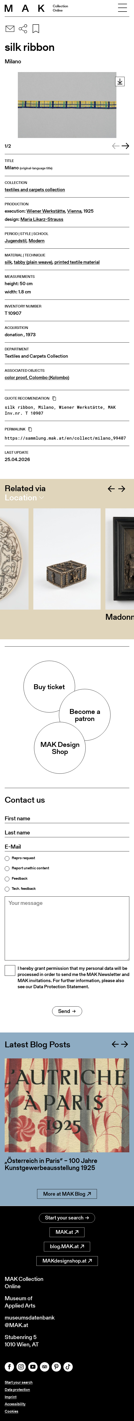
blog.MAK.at (67, 1246)
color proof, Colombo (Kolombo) (37, 378)
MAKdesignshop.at (67, 1260)
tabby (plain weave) (33, 262)
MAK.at (67, 1232)
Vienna (74, 211)
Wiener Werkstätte (46, 211)
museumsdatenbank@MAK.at (30, 1321)
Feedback (19, 878)
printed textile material (77, 262)
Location (21, 497)
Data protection (17, 1389)
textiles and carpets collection (35, 190)
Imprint (10, 1397)
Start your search (67, 1217)
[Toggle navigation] (122, 8)
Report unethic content (30, 868)
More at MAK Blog (67, 1194)
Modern (37, 241)
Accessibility (15, 1404)
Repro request (23, 858)
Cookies (11, 1411)
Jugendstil (16, 241)
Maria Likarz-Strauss (41, 219)
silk (8, 262)
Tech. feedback (24, 889)
